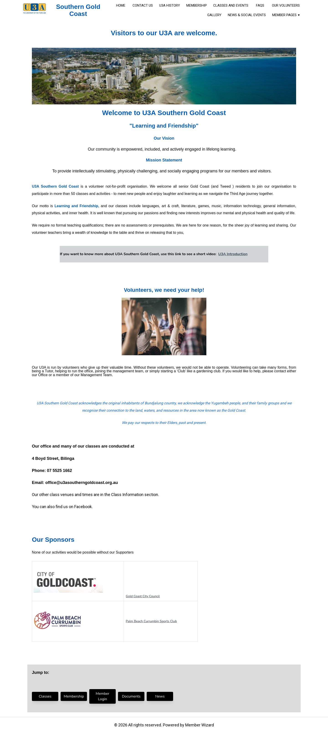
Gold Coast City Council (143, 596)
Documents (131, 696)
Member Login (102, 696)
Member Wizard (199, 725)
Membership (74, 696)
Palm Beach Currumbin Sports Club (151, 621)
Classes (45, 696)
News (159, 696)
